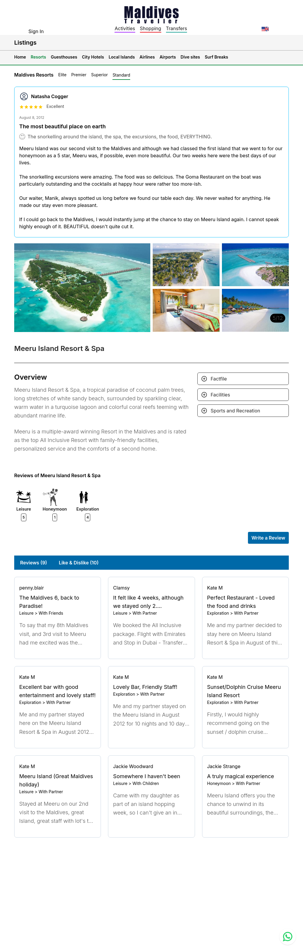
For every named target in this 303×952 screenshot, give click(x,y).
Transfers (176, 28)
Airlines (147, 56)
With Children (146, 783)
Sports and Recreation (235, 411)
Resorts (38, 56)
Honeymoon (219, 783)
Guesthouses (64, 56)
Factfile (219, 379)
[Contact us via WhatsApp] (287, 936)
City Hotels (93, 56)
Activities (125, 28)
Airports (167, 56)
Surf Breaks (216, 56)
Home (20, 56)
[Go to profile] (57, 587)
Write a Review (268, 538)
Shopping (150, 28)
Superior (99, 74)
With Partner (145, 613)
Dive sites (190, 56)
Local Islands (122, 56)
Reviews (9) (33, 563)
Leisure (26, 613)
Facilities (220, 395)
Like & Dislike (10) (79, 563)
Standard (121, 74)
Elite (62, 74)
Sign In (36, 31)
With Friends (50, 613)
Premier (78, 74)
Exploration (218, 613)
